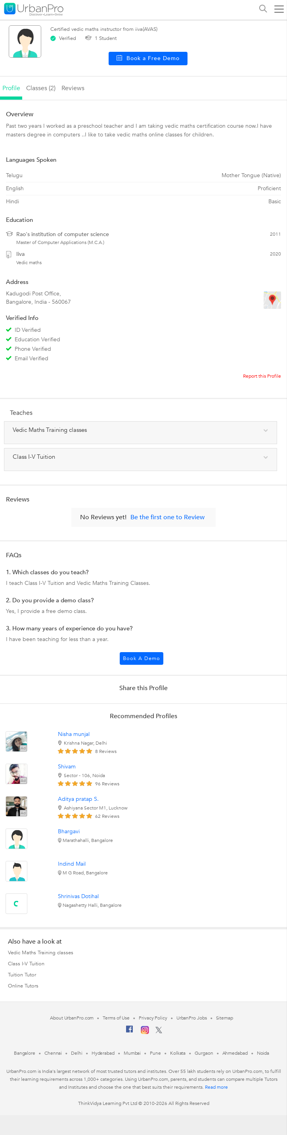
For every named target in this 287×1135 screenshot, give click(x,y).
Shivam (67, 766)
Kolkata (178, 1053)
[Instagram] (145, 1032)
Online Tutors (23, 985)
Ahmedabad (235, 1053)
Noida (263, 1053)
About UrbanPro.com (72, 1018)
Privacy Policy (153, 1018)
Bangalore (24, 1053)
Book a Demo (141, 658)
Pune (155, 1053)
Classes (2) (40, 88)
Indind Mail (72, 864)
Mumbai (132, 1053)
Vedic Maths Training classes (40, 952)
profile (11, 88)
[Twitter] (158, 1032)
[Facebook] (129, 1032)
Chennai (53, 1053)
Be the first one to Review (167, 517)
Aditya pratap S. (78, 799)
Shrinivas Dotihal (78, 896)
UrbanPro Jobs (191, 1018)
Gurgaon (204, 1053)
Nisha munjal (74, 734)
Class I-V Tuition (26, 963)
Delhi (76, 1053)
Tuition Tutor (22, 974)
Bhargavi (69, 831)
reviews (72, 88)
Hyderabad (103, 1053)
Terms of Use (116, 1018)
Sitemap (224, 1018)
